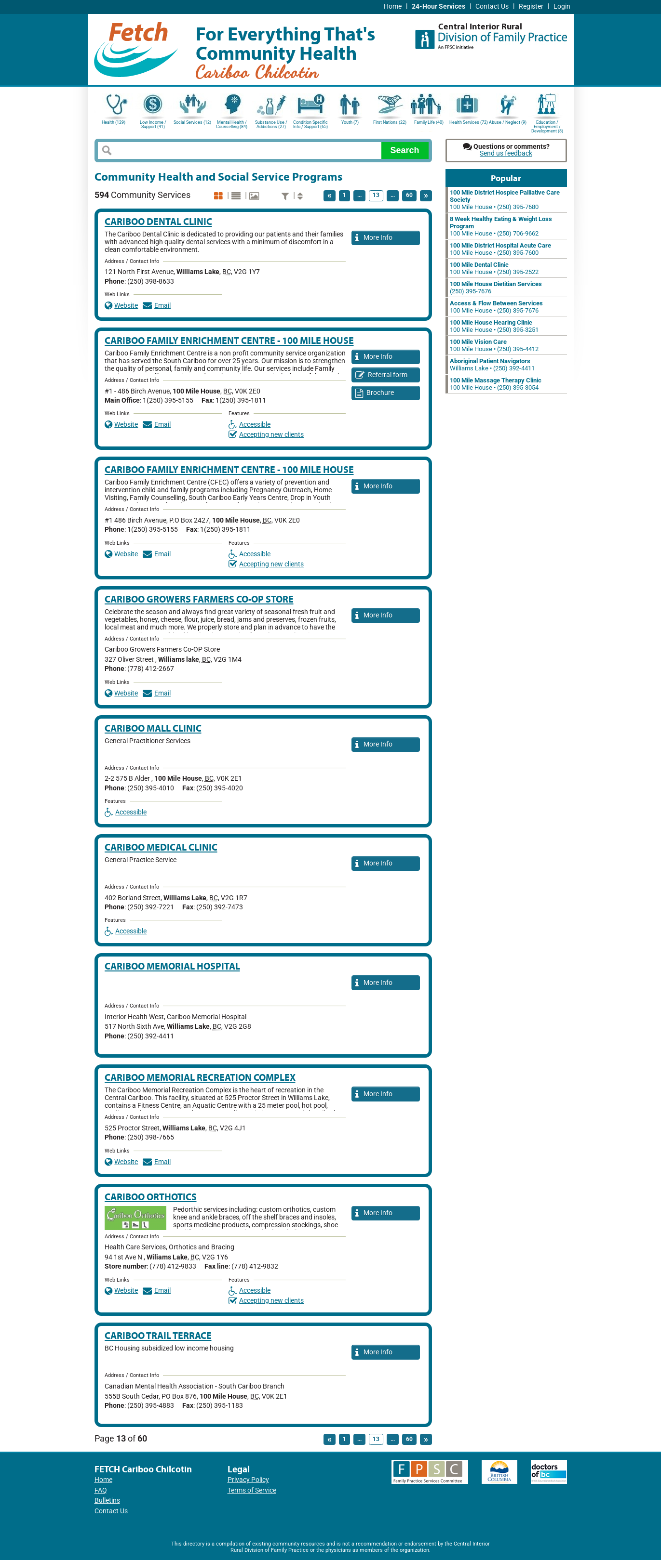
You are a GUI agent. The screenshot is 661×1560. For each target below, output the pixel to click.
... (359, 195)
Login (561, 6)
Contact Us (492, 6)
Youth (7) (350, 122)
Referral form (381, 375)
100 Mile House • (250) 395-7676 (496, 307)
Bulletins (107, 1500)
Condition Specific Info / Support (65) (310, 124)
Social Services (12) (192, 122)
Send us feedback (506, 153)
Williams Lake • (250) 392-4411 (492, 364)
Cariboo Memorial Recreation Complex (200, 1077)
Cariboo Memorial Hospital (172, 966)
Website (121, 306)
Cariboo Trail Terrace (158, 1335)
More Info (374, 238)
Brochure (374, 393)
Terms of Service (252, 1490)
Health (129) (113, 122)
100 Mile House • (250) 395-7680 (505, 199)
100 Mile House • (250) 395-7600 (500, 249)
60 (409, 195)
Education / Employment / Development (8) (547, 126)
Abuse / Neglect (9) (507, 122)
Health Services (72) (468, 122)
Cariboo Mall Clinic (153, 728)
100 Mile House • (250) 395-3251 (494, 326)
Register (531, 6)
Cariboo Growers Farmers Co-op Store (199, 599)
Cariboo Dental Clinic (158, 221)
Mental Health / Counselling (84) (231, 124)
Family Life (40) (429, 122)
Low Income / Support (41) (153, 124)
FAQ (100, 1490)
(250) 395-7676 (496, 287)
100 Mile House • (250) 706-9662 (501, 226)
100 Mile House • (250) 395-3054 (495, 384)
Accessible (250, 424)
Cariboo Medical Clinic (161, 847)
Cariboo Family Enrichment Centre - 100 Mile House (229, 340)
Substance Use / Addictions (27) (271, 124)
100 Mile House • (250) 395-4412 (494, 345)
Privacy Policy (248, 1480)
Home (393, 6)
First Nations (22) (389, 122)
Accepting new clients (266, 435)
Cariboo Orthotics (151, 1197)
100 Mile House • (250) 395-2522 (494, 268)
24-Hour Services (438, 6)
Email (157, 306)
